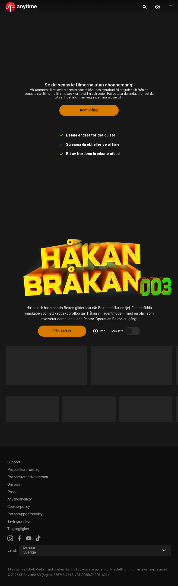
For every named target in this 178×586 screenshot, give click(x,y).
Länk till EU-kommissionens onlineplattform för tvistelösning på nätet (116, 569)
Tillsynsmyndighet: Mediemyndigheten (35, 569)
